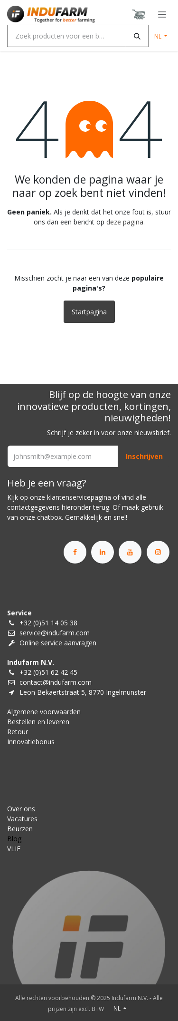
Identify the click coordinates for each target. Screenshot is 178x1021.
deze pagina (124, 221)
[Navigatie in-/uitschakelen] (162, 14)
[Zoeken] (137, 36)
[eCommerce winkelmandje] (139, 14)
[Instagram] (158, 552)
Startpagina (89, 311)
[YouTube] (130, 552)
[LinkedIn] (102, 552)
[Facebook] (75, 552)
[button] (144, 456)
